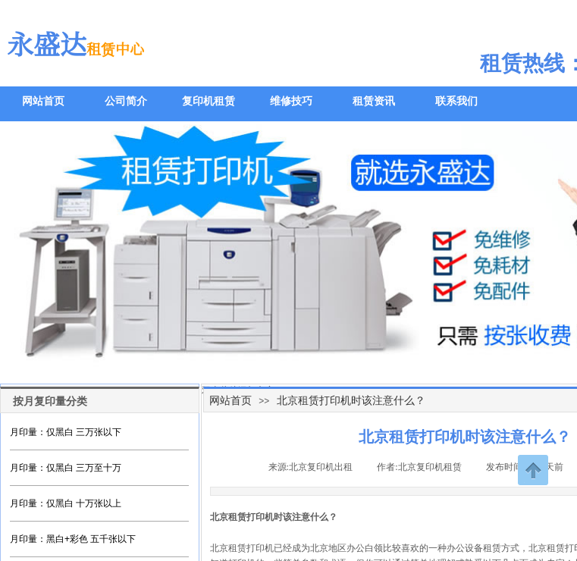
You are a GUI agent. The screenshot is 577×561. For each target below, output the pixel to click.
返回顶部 (533, 470)
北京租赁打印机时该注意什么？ (351, 400)
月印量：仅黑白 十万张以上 (65, 503)
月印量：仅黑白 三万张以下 (65, 432)
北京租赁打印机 (242, 548)
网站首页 (230, 400)
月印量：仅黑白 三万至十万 (65, 467)
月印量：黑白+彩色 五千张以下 (73, 539)
